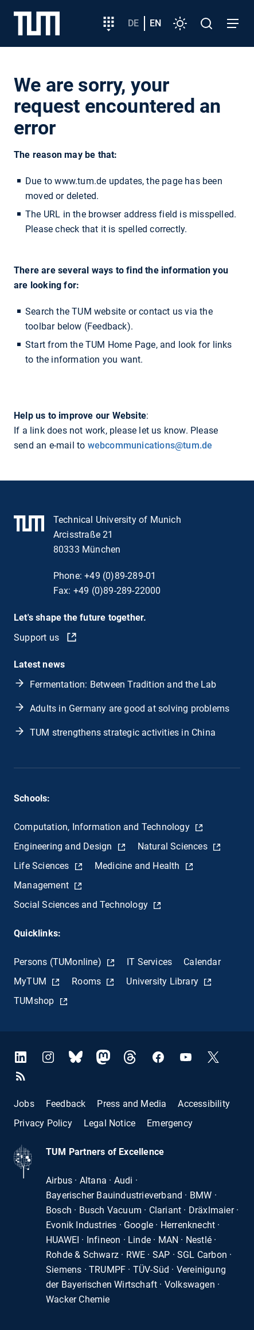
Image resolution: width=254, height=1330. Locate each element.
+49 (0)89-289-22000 (117, 590)
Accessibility (204, 1103)
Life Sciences (43, 865)
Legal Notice (109, 1123)
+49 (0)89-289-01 (120, 575)
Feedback (66, 1103)
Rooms (87, 981)
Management (42, 885)
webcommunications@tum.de (150, 445)
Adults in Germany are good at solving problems (129, 708)
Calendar (202, 961)
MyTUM (31, 981)
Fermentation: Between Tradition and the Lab (123, 684)
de (133, 23)
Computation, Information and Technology (103, 826)
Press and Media (131, 1103)
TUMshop (35, 1000)
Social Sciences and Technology (82, 904)
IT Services (149, 961)
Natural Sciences (174, 846)
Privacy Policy (43, 1123)
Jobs (24, 1103)
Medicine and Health (138, 865)
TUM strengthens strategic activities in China (123, 732)
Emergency (170, 1123)
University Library (163, 981)
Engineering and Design (64, 846)
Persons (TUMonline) (59, 961)
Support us (37, 637)
